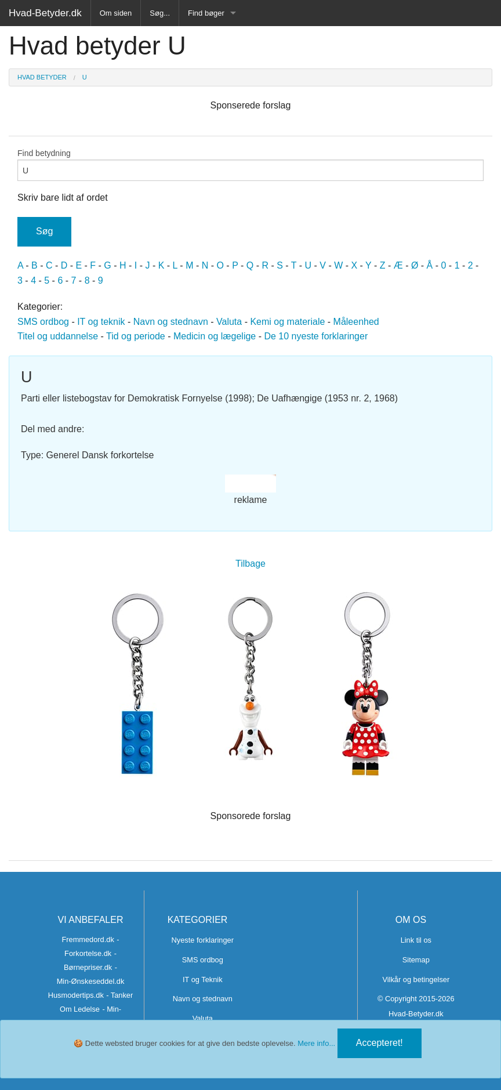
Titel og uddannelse (57, 336)
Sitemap (416, 959)
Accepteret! (379, 1043)
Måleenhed (356, 322)
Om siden (116, 13)
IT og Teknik (203, 979)
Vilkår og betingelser (415, 979)
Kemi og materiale (287, 322)
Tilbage (250, 563)
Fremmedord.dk (87, 939)
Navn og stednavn (170, 322)
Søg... (160, 13)
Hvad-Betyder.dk (45, 13)
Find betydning (250, 165)
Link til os (416, 940)
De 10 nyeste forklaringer (316, 336)
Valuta (229, 322)
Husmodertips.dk (76, 995)
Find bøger (206, 13)
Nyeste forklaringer (203, 940)
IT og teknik (101, 322)
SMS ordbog (43, 322)
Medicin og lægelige (214, 336)
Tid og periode (135, 336)
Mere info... (316, 1043)
